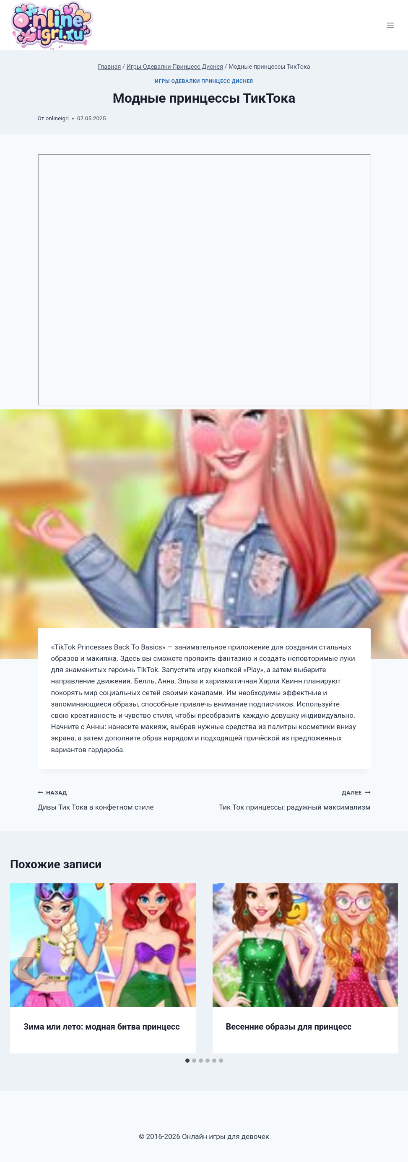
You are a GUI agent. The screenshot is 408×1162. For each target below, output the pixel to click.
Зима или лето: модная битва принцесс (101, 1027)
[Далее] (382, 968)
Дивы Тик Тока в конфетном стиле (117, 799)
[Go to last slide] (25, 968)
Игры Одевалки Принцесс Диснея (204, 81)
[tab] (187, 1060)
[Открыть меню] (390, 25)
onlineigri (57, 118)
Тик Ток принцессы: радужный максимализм (291, 799)
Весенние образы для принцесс (289, 1027)
